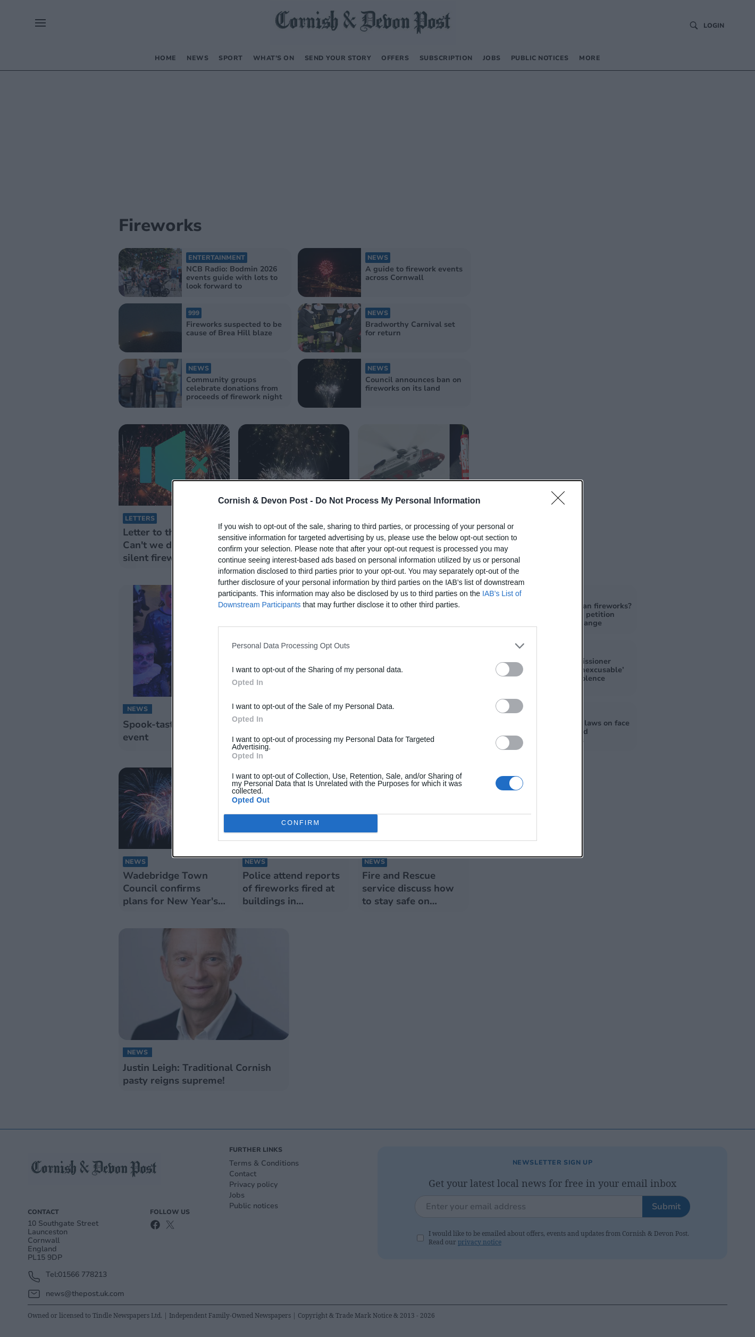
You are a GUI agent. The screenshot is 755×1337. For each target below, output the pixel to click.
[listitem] (377, 645)
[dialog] (377, 669)
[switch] (509, 669)
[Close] (561, 501)
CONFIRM (301, 823)
